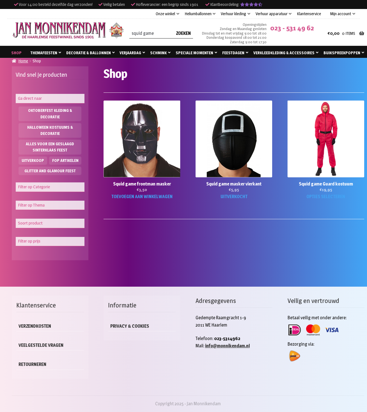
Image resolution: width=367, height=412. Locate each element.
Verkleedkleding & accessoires (284, 52)
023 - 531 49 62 (292, 28)
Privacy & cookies (129, 326)
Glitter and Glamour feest (50, 170)
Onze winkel (165, 13)
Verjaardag (130, 52)
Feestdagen (233, 52)
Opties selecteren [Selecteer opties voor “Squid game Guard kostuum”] (325, 196)
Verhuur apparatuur (272, 13)
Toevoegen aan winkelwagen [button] (142, 196)
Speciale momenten (194, 52)
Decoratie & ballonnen (88, 52)
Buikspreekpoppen (342, 52)
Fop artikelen (65, 160)
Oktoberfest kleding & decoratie (50, 113)
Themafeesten (44, 52)
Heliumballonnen (198, 13)
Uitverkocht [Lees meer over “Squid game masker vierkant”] (234, 196)
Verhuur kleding (233, 13)
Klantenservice (309, 13)
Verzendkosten (35, 326)
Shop (16, 52)
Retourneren (32, 364)
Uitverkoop (33, 160)
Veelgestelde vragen (41, 345)
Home (23, 60)
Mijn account (340, 13)
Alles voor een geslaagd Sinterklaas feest (50, 147)
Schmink (158, 52)
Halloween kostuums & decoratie (50, 130)
